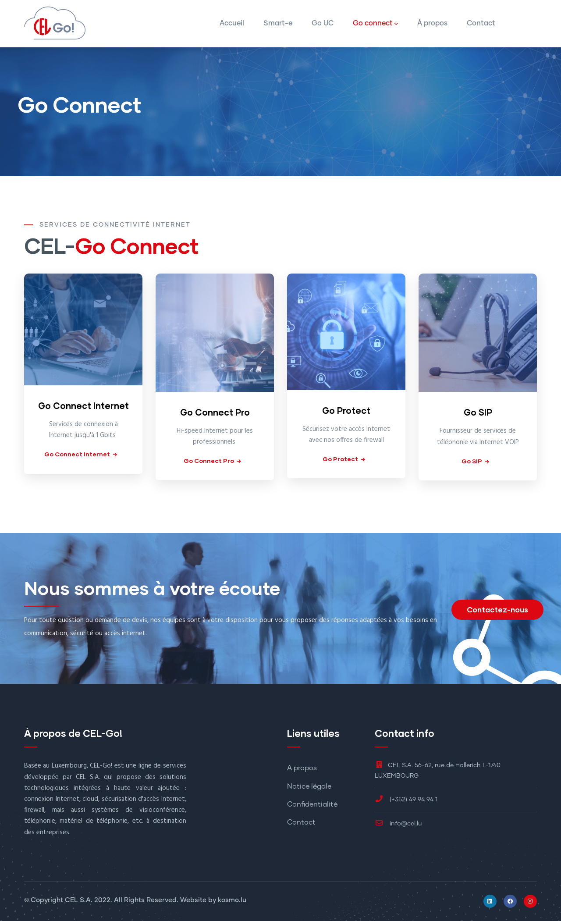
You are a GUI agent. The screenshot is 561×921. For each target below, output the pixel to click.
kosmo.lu (232, 900)
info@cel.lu (398, 824)
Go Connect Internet (83, 405)
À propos (432, 23)
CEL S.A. (78, 900)
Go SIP (478, 412)
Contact (481, 23)
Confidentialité (312, 804)
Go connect (375, 24)
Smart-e (277, 23)
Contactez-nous (497, 609)
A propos (302, 768)
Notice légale (309, 786)
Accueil (232, 23)
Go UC (323, 23)
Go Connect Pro (215, 412)
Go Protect (346, 410)
